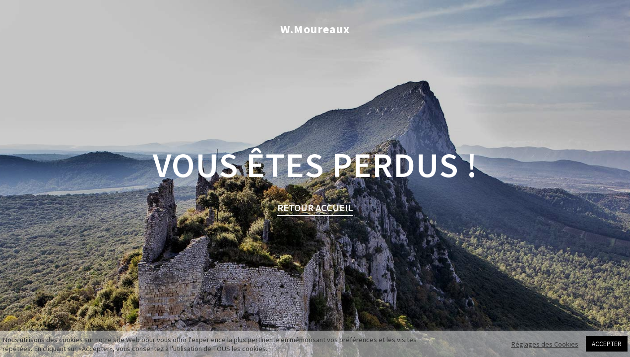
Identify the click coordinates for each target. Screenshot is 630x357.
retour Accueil (315, 207)
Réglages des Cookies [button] (544, 344)
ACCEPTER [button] (607, 344)
